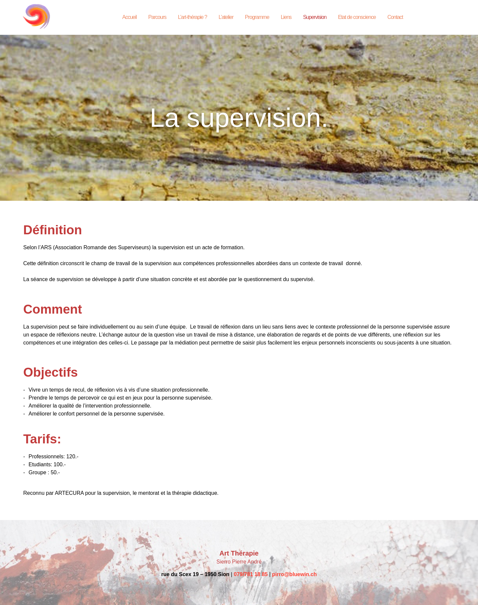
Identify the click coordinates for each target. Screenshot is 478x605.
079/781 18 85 (251, 574)
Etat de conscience (357, 17)
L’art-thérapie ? (192, 17)
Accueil (129, 17)
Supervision (314, 17)
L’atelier (225, 17)
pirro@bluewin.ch (294, 574)
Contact (395, 17)
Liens (286, 17)
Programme (257, 17)
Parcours (157, 17)
